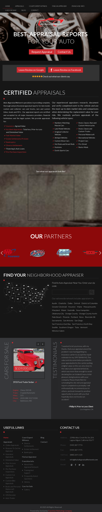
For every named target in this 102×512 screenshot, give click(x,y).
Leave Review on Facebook (67, 69)
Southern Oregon (66, 327)
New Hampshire (82, 310)
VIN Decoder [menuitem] (11, 495)
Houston (72, 307)
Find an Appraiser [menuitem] (59, 6)
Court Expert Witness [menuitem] (38, 6)
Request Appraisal (42, 51)
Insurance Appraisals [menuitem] (9, 455)
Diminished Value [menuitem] (12, 460)
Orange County (71, 313)
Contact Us (64, 51)
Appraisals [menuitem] (19, 6)
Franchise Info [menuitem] (78, 6)
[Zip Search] (70, 292)
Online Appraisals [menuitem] (12, 445)
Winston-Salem (58, 331)
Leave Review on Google (31, 69)
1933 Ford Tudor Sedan (23, 382)
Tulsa (77, 327)
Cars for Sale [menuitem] (10, 10)
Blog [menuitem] (24, 10)
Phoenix (66, 317)
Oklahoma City (58, 313)
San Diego (79, 320)
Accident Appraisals (14, 129)
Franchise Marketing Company (60, 511)
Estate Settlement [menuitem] (31, 449)
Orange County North (88, 313)
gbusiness (71, 465)
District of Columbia (89, 303)
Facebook (75, 465)
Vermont (83, 327)
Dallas (70, 303)
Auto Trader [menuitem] (10, 498)
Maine (79, 307)
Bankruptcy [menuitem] (28, 452)
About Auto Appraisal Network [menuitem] (31, 465)
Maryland (56, 310)
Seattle (55, 327)
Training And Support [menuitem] (28, 471)
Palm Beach (56, 317)
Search (92, 292)
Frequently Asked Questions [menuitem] (31, 477)
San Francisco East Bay (61, 324)
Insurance (10, 126)
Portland (74, 317)
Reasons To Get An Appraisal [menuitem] (13, 449)
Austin (54, 303)
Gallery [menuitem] (27, 490)
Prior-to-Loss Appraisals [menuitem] (11, 464)
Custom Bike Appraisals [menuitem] (10, 482)
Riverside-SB (90, 317)
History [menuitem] (27, 482)
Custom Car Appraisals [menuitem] (10, 476)
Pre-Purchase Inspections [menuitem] (11, 470)
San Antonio (68, 320)
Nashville (71, 310)
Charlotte (62, 303)
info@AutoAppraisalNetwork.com (84, 460)
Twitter (79, 465)
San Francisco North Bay (82, 324)
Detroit (77, 303)
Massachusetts (90, 307)
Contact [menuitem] (34, 10)
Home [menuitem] (7, 6)
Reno (81, 317)
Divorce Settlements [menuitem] (29, 444)
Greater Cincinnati (59, 307)
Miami (63, 310)
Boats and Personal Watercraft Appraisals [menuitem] (13, 489)
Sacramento (57, 320)
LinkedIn (83, 465)
